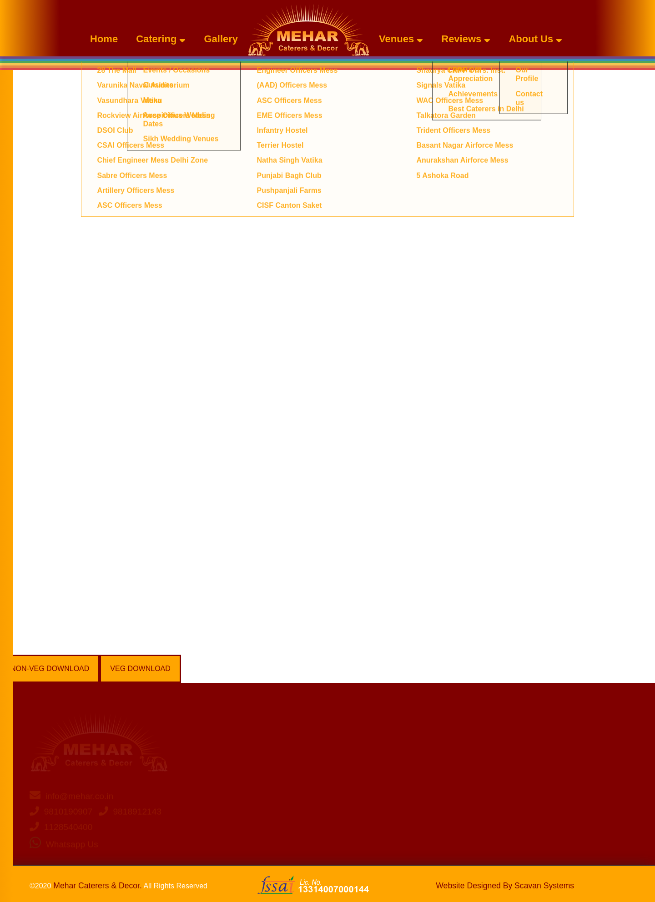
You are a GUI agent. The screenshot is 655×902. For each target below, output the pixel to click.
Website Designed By (505, 885)
